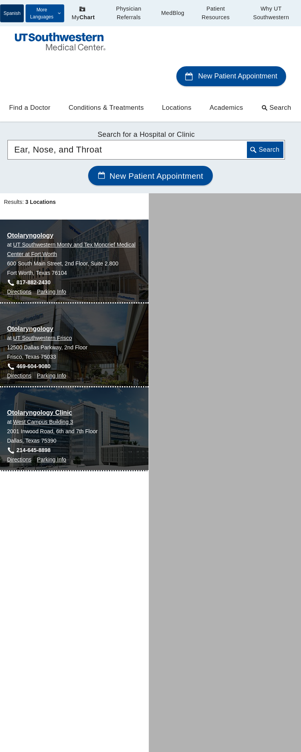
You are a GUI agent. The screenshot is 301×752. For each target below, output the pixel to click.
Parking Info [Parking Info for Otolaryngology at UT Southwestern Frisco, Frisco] (51, 343)
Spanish (12, 13)
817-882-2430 (33, 250)
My (83, 13)
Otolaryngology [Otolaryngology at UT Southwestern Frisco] (30, 296)
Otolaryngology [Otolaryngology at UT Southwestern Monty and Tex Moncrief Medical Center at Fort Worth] (30, 203)
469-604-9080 (33, 334)
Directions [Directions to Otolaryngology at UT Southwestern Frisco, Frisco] (19, 343)
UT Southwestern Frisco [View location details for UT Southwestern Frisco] (42, 306)
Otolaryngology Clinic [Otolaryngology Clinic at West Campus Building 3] (39, 380)
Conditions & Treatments (106, 76)
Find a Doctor (29, 76)
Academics (226, 76)
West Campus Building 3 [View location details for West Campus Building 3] (43, 390)
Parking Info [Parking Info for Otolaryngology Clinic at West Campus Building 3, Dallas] (51, 427)
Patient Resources (215, 12)
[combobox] (146, 117)
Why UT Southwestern (271, 12)
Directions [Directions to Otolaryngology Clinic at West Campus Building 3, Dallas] (19, 427)
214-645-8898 (33, 418)
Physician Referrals (128, 12)
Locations (176, 76)
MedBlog (172, 13)
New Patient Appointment (231, 44)
